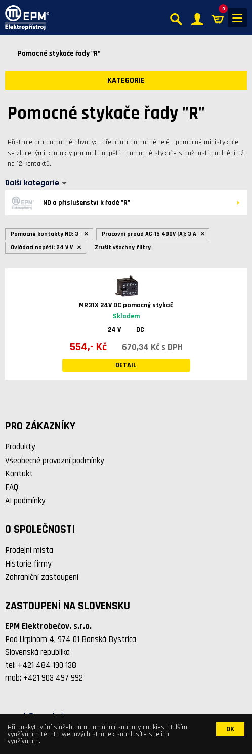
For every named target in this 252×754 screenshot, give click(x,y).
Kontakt (19, 473)
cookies (153, 727)
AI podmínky (25, 500)
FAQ (11, 487)
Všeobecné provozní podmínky (54, 460)
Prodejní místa (29, 550)
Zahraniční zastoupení (41, 577)
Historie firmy (28, 564)
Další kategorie (32, 183)
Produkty (20, 447)
